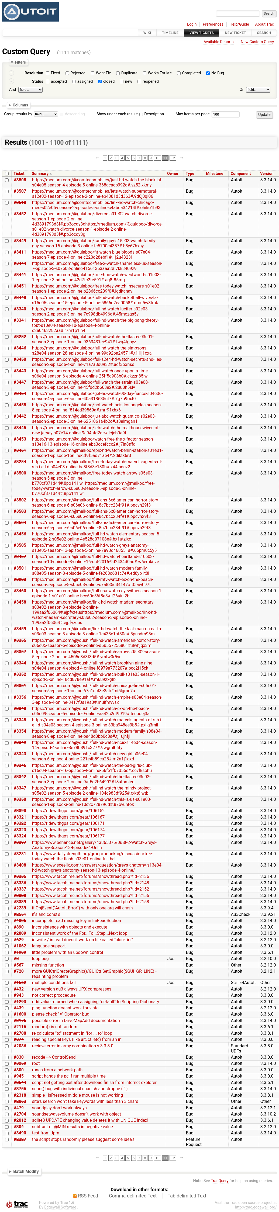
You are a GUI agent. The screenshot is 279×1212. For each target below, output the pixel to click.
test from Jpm (45, 1132)
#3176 (20, 1020)
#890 (19, 927)
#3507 (20, 191)
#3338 (20, 895)
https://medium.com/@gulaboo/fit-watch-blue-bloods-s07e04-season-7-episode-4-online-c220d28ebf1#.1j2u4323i (91, 255)
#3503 (20, 511)
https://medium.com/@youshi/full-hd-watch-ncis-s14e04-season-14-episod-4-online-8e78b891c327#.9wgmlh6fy (94, 745)
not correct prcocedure (54, 995)
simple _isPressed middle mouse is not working (77, 1095)
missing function (48, 965)
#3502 (20, 500)
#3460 (20, 590)
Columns (20, 105)
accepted (59, 81)
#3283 (20, 579)
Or (242, 89)
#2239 (20, 907)
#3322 (20, 823)
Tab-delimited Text (187, 1196)
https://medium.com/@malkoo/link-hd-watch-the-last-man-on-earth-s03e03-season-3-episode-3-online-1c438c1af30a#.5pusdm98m (97, 631)
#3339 (20, 901)
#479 (19, 1107)
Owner (172, 173)
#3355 (20, 640)
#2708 (20, 1033)
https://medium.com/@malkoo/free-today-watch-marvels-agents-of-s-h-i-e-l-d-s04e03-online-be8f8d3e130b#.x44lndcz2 (97, 464)
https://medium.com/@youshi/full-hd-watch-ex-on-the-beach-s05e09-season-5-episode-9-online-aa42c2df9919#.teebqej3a (91, 711)
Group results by (18, 114)
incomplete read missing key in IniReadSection (76, 920)
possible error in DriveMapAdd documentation (76, 1020)
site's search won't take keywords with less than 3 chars (85, 1101)
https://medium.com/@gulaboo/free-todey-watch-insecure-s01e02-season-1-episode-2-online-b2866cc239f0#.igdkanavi (96, 288)
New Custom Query (257, 42)
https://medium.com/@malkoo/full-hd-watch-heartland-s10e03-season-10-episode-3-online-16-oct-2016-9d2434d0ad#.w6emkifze (95, 559)
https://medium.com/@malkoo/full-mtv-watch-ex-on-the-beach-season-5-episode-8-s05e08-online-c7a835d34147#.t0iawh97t (92, 582)
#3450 (20, 359)
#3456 (20, 533)
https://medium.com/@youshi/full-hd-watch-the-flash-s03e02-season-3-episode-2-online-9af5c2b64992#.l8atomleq (91, 779)
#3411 (20, 252)
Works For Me (160, 73)
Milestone (214, 173)
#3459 (20, 628)
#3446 (20, 348)
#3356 (20, 697)
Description (151, 114)
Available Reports (219, 42)
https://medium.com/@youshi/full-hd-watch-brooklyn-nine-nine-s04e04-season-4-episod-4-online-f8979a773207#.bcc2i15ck (93, 665)
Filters (20, 62)
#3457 (20, 556)
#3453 (20, 439)
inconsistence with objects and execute (69, 927)
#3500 (20, 473)
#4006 (20, 920)
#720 (19, 971)
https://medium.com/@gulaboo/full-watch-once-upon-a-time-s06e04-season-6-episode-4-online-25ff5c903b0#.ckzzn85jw (90, 373)
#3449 (20, 240)
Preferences (213, 24)
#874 (19, 1039)
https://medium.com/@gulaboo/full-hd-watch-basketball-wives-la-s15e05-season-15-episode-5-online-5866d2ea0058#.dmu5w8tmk (95, 300)
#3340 (20, 308)
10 (157, 158)
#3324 (20, 836)
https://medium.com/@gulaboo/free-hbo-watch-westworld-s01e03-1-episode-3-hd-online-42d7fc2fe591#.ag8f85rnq (96, 277)
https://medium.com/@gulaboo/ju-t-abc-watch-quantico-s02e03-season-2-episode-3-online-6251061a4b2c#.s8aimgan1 (94, 419)
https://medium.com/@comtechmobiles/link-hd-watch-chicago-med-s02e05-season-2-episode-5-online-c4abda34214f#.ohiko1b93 (96, 205)
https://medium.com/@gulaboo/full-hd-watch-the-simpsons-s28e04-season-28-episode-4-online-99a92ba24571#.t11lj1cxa (92, 350)
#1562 (20, 982)
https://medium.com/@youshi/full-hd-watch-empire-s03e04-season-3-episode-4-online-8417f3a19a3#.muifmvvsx (97, 700)
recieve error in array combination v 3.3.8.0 (72, 1045)
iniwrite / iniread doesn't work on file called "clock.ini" (82, 939)
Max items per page (192, 114)
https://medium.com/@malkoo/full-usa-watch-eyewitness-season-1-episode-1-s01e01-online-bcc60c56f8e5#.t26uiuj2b (97, 593)
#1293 (20, 1001)
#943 (19, 995)
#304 (19, 1126)
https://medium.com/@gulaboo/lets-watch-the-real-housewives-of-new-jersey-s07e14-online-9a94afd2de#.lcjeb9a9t (96, 430)
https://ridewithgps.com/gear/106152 (68, 810)
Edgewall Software (60, 1207)
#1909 (20, 952)
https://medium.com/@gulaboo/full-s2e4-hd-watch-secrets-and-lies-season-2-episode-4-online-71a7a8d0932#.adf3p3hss (97, 362)
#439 (19, 1007)
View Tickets (202, 33)
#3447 (20, 382)
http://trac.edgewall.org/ (256, 1207)
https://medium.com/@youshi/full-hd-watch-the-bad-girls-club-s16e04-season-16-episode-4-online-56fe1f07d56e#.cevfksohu (92, 768)
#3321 (20, 817)
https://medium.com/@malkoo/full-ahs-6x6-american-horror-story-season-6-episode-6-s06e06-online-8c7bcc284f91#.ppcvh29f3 (95, 502)
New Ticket (235, 33)
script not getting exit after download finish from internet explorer (94, 1082)
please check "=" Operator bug (60, 1014)
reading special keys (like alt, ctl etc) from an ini (77, 1039)
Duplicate (129, 73)
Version (267, 173)
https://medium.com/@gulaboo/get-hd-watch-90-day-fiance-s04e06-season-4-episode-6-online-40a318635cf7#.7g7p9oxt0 (97, 396)
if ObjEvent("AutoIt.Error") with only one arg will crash (82, 907)
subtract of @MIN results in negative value (72, 1126)
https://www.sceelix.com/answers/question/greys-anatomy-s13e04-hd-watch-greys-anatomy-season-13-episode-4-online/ (97, 868)
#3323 (20, 829)
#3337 (20, 889)
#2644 (20, 1082)
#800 (19, 1069)
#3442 (20, 416)
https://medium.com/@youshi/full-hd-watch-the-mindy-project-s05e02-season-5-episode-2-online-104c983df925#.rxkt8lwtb (92, 790)
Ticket (18, 173)
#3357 (20, 651)
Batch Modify (26, 1171)
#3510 (20, 202)
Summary (40, 173)
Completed (191, 73)
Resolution (34, 73)
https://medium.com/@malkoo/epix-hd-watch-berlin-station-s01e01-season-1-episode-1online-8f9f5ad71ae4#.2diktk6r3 (97, 453)
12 (173, 158)
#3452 (20, 213)
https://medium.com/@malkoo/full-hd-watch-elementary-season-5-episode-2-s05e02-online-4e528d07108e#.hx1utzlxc (96, 536)
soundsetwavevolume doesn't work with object (76, 1114)
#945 (19, 1076)
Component (241, 173)
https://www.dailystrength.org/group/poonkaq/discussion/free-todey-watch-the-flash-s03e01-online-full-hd (92, 856)
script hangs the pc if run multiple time (69, 1076)
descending (75, 114)
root (36, 1063)
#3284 (20, 461)
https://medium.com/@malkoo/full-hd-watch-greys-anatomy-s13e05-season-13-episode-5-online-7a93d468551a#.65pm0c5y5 (94, 548)
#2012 (20, 1120)
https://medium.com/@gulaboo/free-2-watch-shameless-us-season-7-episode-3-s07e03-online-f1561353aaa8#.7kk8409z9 (97, 266)
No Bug (217, 73)
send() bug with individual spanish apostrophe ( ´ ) (80, 1088)
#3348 (20, 708)
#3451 (20, 286)
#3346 (20, 765)
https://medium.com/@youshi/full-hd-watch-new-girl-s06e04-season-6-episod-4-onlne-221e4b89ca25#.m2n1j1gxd (90, 756)
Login (192, 24)
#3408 (20, 865)
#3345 (20, 719)
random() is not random (54, 1026)
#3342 (20, 776)
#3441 (20, 274)
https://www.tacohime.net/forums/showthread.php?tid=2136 (90, 876)
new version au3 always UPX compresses (71, 989)
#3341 (20, 320)
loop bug (40, 958)
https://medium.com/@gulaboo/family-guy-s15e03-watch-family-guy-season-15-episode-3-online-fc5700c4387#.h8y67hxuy (94, 243)
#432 (19, 989)
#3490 (20, 1132)
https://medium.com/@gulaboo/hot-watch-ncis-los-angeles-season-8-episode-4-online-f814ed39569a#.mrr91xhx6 (97, 407)
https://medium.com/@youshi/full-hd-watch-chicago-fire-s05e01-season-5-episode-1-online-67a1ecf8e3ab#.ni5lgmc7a (94, 688)
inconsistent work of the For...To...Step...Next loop (80, 933)
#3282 (20, 336)
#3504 (20, 522)
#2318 (20, 1095)
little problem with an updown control (67, 952)
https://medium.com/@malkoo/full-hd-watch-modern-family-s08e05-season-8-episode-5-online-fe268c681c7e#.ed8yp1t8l (90, 571)
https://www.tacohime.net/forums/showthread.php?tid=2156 (90, 895)
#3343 (20, 753)
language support (49, 945)
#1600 (20, 1014)
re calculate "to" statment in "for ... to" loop (72, 1033)
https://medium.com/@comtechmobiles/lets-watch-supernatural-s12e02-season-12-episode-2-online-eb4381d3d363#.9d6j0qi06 (94, 194)
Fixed (55, 73)
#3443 (20, 370)
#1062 (20, 945)
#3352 (20, 674)
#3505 (20, 545)
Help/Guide (239, 24)
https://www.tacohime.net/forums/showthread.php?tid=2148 (90, 882)
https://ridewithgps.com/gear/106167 (68, 817)
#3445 (20, 427)
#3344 (20, 663)
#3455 (20, 404)
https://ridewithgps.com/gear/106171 (68, 823)
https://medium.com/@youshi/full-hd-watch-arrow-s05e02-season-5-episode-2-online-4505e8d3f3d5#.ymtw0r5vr (96, 654)
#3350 (20, 799)
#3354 (20, 731)
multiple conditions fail (54, 982)
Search (264, 33)
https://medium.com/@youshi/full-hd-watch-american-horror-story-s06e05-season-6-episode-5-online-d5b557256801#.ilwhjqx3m (96, 643)
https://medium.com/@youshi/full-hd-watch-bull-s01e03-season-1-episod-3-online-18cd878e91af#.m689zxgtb (96, 677)
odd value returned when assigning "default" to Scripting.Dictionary (95, 1001)
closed (109, 81)
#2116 (20, 1026)
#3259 (20, 1063)
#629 (19, 939)
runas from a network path (57, 1069)
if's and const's (46, 914)
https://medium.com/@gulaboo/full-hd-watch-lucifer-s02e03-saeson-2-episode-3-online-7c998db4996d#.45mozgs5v (90, 311)
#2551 (20, 914)
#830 (19, 1057)
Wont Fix (103, 73)
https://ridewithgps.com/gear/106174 (68, 829)
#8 (16, 958)
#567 (19, 965)
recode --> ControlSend (54, 1057)
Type (190, 173)
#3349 (20, 742)
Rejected (78, 73)
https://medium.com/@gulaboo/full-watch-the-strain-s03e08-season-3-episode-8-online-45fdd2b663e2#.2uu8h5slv (90, 385)
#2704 (20, 1114)
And (12, 89)
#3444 (20, 263)
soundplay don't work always (59, 1107)
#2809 (20, 933)
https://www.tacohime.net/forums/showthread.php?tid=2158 (90, 901)
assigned (85, 81)
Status (37, 81)
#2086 (20, 1045)
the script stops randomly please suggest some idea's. (84, 1139)
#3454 (20, 393)
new (128, 81)
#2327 (20, 1139)
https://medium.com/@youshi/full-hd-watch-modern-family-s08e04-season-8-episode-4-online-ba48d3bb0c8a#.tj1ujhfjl (97, 734)
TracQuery (219, 1181)
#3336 (20, 882)
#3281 (20, 853)
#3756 (20, 1088)
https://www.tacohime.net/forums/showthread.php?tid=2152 (90, 889)
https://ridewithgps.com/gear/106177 (68, 836)
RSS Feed (88, 1196)
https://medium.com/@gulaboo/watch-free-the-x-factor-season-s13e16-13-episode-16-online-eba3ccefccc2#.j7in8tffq (93, 442)
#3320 (20, 810)
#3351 (20, 685)
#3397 (20, 842)
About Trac (264, 24)
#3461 (20, 450)
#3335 (20, 876)
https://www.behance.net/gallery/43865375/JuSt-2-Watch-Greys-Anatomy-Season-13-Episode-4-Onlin (94, 845)
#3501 (20, 568)
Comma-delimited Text (133, 1196)
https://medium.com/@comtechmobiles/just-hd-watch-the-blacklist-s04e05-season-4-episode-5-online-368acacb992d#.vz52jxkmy (97, 182)
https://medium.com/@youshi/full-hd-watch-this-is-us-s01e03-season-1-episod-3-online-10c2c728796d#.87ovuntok (91, 802)
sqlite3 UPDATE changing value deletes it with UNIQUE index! (90, 1120)
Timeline (170, 33)
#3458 (20, 602)
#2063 (20, 1101)
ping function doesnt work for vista (65, 1007)
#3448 (20, 297)
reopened (151, 81)
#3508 (20, 179)
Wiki (147, 33)
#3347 (20, 788)
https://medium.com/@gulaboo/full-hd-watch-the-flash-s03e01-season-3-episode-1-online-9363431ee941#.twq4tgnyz (93, 339)
